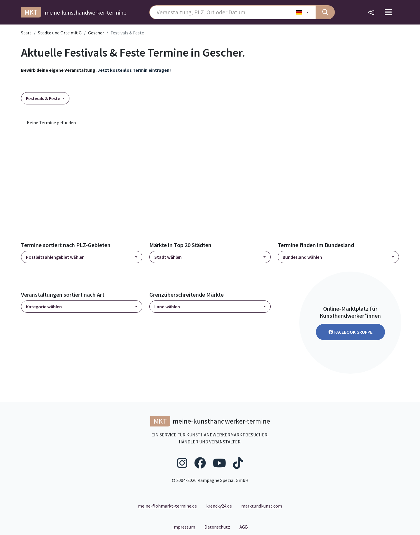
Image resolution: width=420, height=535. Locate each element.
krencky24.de (219, 506)
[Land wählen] (302, 12)
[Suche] (325, 12)
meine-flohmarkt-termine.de (167, 506)
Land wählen (167, 307)
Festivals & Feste (43, 98)
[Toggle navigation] (388, 12)
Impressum (186, 526)
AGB (246, 526)
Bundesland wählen (302, 257)
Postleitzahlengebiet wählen (55, 257)
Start (26, 33)
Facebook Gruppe (350, 332)
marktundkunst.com (261, 506)
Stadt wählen (168, 257)
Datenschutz (219, 526)
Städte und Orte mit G (60, 33)
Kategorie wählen (44, 307)
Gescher (96, 33)
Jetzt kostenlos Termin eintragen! (134, 70)
